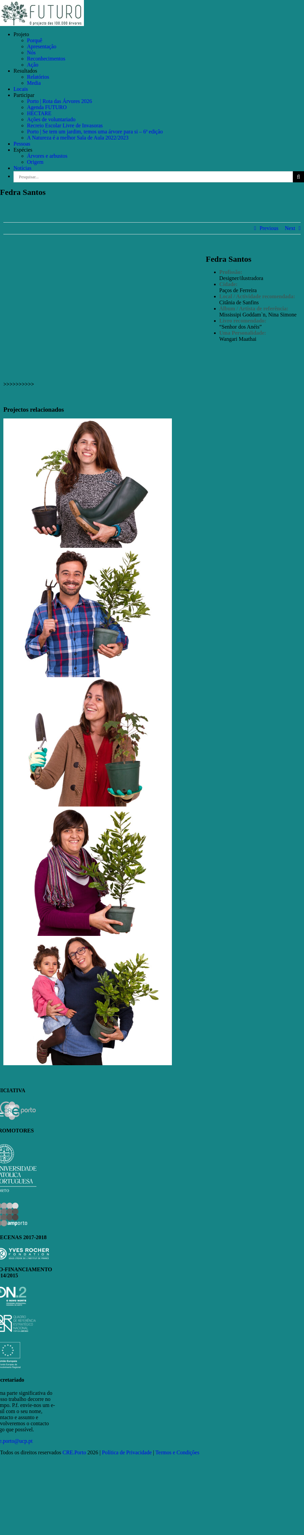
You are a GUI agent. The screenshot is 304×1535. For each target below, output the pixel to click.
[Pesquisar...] (153, 176)
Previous (269, 228)
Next (290, 228)
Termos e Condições (177, 1452)
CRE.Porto (75, 1452)
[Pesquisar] (298, 176)
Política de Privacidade (127, 1452)
